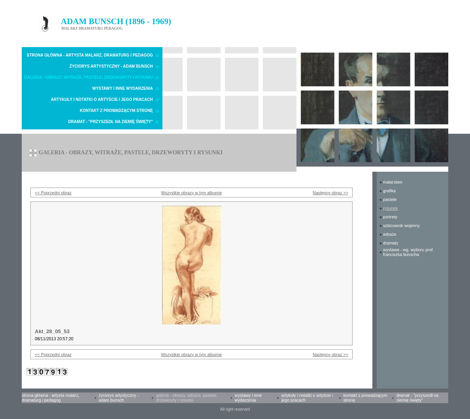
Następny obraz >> (330, 192)
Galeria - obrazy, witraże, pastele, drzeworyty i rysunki (88, 77)
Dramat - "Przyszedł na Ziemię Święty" (110, 121)
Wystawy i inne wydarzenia (122, 88)
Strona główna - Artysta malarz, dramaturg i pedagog (90, 55)
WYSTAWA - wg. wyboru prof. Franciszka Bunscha (408, 252)
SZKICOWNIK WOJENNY (401, 225)
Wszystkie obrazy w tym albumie (191, 192)
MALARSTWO (392, 182)
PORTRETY (390, 216)
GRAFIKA (389, 190)
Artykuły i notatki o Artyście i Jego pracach (102, 99)
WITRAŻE (389, 234)
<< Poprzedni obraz (53, 192)
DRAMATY (390, 243)
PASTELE (389, 199)
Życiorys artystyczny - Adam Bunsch (111, 66)
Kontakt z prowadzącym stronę (116, 110)
